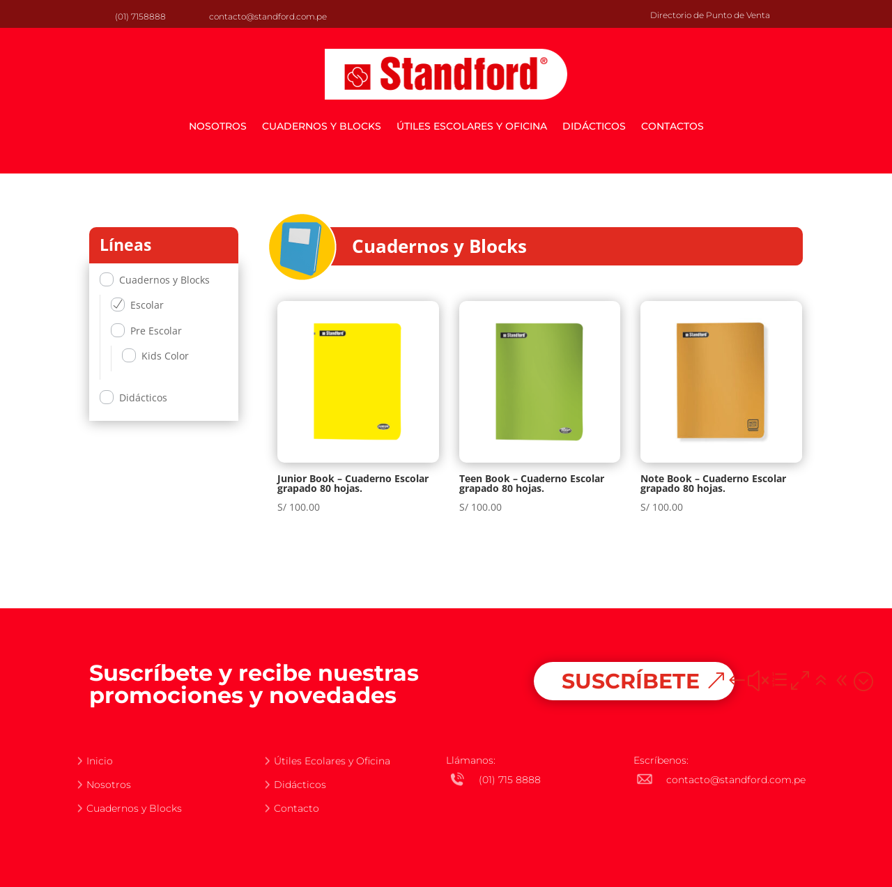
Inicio (99, 761)
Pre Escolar (156, 330)
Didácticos (594, 126)
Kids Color (165, 355)
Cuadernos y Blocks (321, 126)
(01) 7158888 (140, 16)
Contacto (296, 808)
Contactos (672, 126)
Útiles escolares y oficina (472, 126)
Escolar (147, 304)
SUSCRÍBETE (631, 681)
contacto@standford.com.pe (268, 16)
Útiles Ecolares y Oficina (332, 761)
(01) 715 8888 (510, 779)
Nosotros (218, 126)
